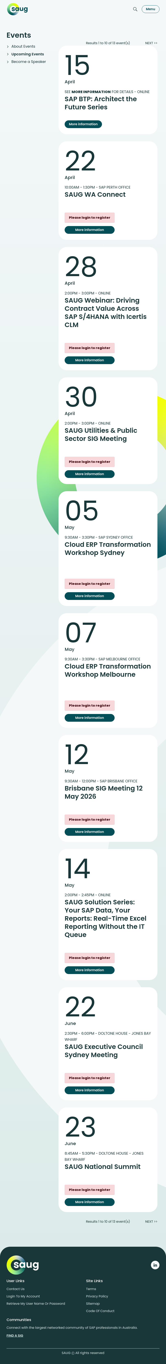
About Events (23, 46)
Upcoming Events (27, 54)
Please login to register (89, 217)
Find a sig (15, 1335)
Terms (91, 1289)
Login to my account (23, 1296)
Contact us (15, 1289)
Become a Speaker (28, 61)
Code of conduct (100, 1311)
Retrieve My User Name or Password (36, 1303)
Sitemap (93, 1303)
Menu (150, 9)
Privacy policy (97, 1296)
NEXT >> (151, 43)
